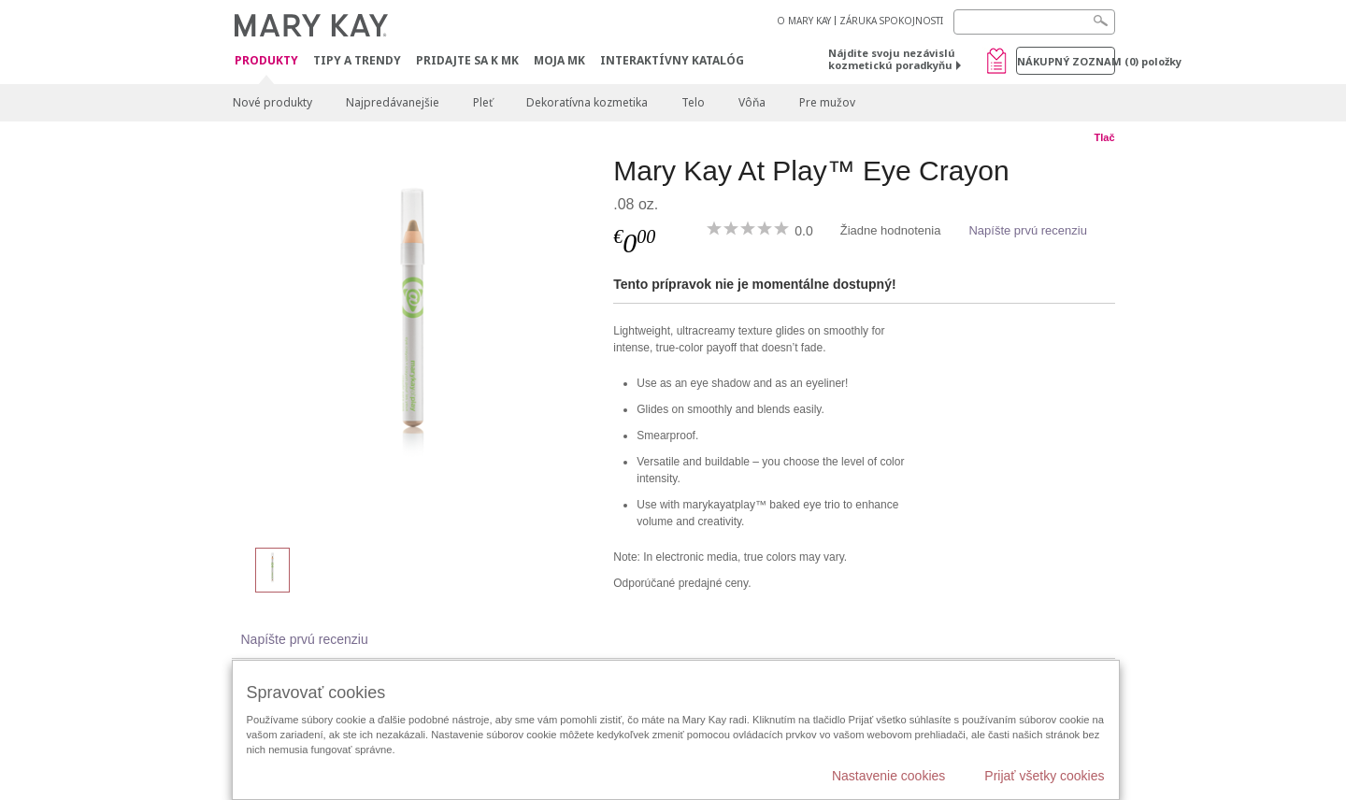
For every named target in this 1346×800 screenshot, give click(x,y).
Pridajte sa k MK (467, 60)
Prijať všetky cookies (1044, 775)
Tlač (1104, 137)
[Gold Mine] (416, 342)
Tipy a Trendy (357, 60)
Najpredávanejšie (392, 102)
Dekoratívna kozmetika (587, 102)
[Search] (1034, 22)
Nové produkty (272, 102)
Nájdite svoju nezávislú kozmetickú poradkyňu (891, 59)
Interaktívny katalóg (672, 60)
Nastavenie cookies (888, 775)
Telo (693, 102)
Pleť (483, 102)
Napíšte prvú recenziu (1027, 230)
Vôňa (752, 102)
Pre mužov (827, 102)
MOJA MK (559, 60)
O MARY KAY (804, 20)
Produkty (266, 61)
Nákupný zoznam (1066, 61)
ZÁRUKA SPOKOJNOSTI (891, 20)
